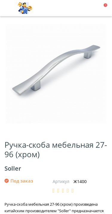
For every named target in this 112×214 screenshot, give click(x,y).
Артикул (61, 181)
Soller (12, 168)
